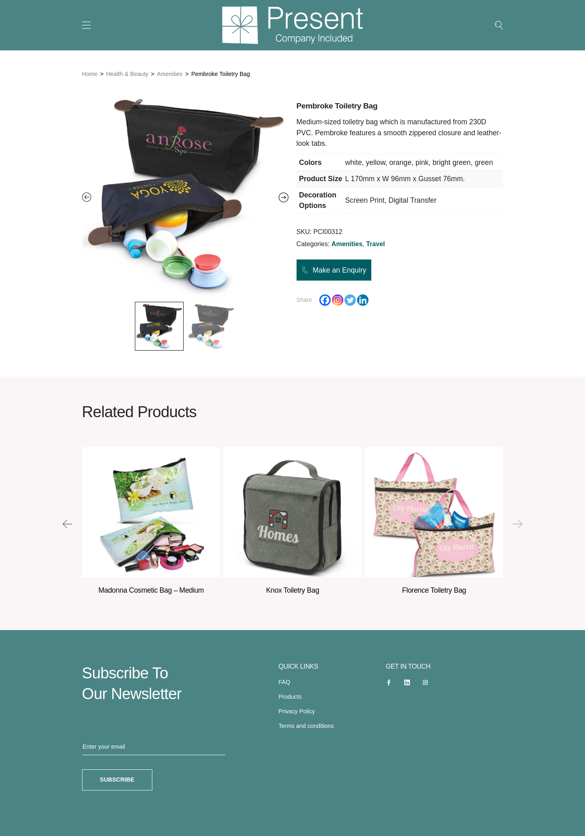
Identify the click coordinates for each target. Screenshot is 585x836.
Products (290, 696)
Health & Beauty (127, 74)
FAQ (284, 682)
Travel (375, 243)
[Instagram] (337, 300)
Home (90, 74)
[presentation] (67, 524)
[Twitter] (350, 300)
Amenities (169, 74)
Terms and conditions (306, 726)
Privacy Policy (297, 711)
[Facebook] (325, 300)
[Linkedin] (362, 300)
